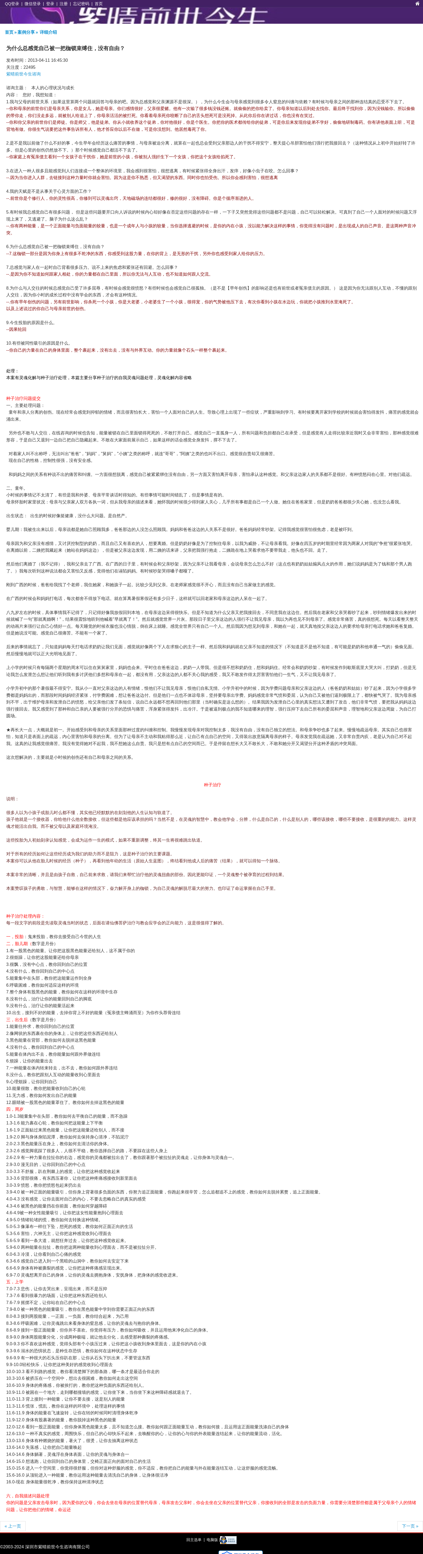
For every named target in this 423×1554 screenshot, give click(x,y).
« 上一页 (13, 1526)
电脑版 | (213, 1540)
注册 (64, 3)
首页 (99, 3)
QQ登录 (12, 3)
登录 (50, 3)
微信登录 (33, 3)
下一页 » (410, 1526)
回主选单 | (195, 1540)
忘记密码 (81, 3)
